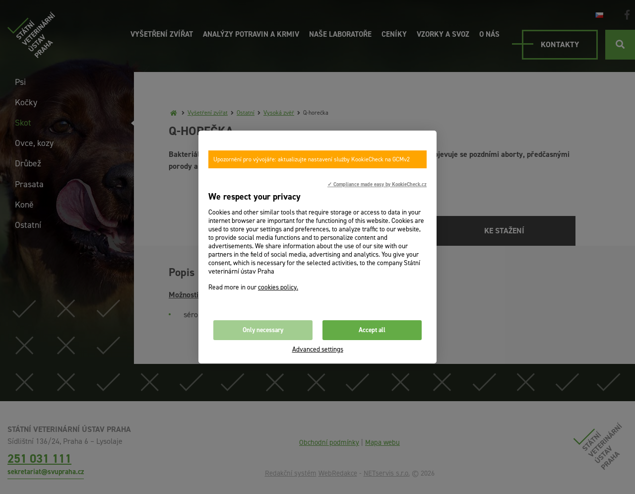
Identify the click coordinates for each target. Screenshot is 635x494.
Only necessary (263, 330)
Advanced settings (317, 349)
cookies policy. (278, 287)
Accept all (372, 330)
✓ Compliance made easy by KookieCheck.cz (377, 184)
